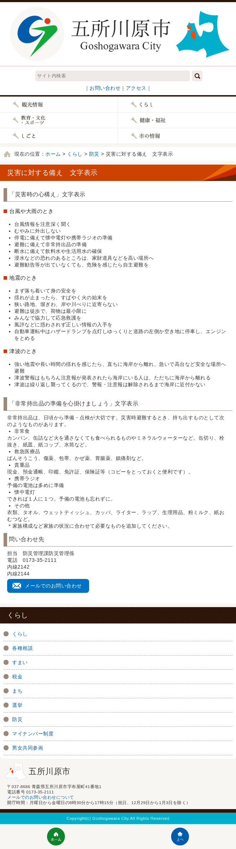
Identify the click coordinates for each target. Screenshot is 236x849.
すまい (20, 662)
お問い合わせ (104, 88)
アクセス (136, 88)
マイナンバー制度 (32, 733)
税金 (17, 676)
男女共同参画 (27, 748)
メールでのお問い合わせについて (40, 797)
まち (17, 691)
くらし (75, 154)
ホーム (53, 154)
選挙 (17, 705)
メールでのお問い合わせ (53, 586)
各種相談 (22, 648)
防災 (94, 154)
